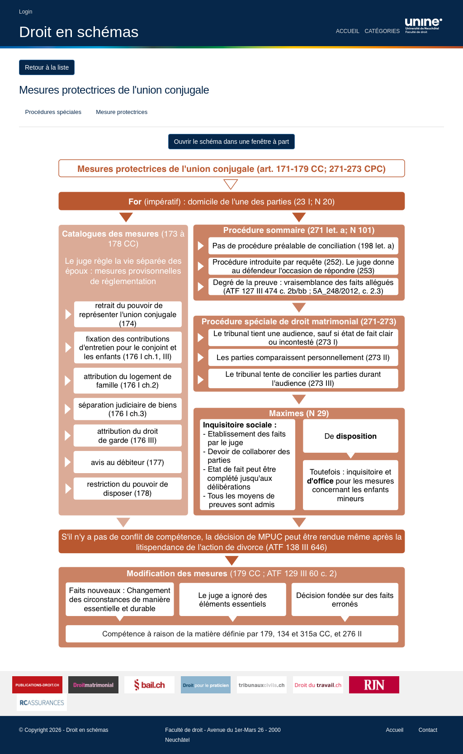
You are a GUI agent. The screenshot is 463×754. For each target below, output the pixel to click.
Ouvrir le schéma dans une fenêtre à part (231, 141)
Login (25, 12)
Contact (428, 730)
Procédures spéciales (52, 112)
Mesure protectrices (121, 112)
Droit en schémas (79, 32)
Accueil (347, 31)
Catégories (382, 31)
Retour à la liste (47, 67)
